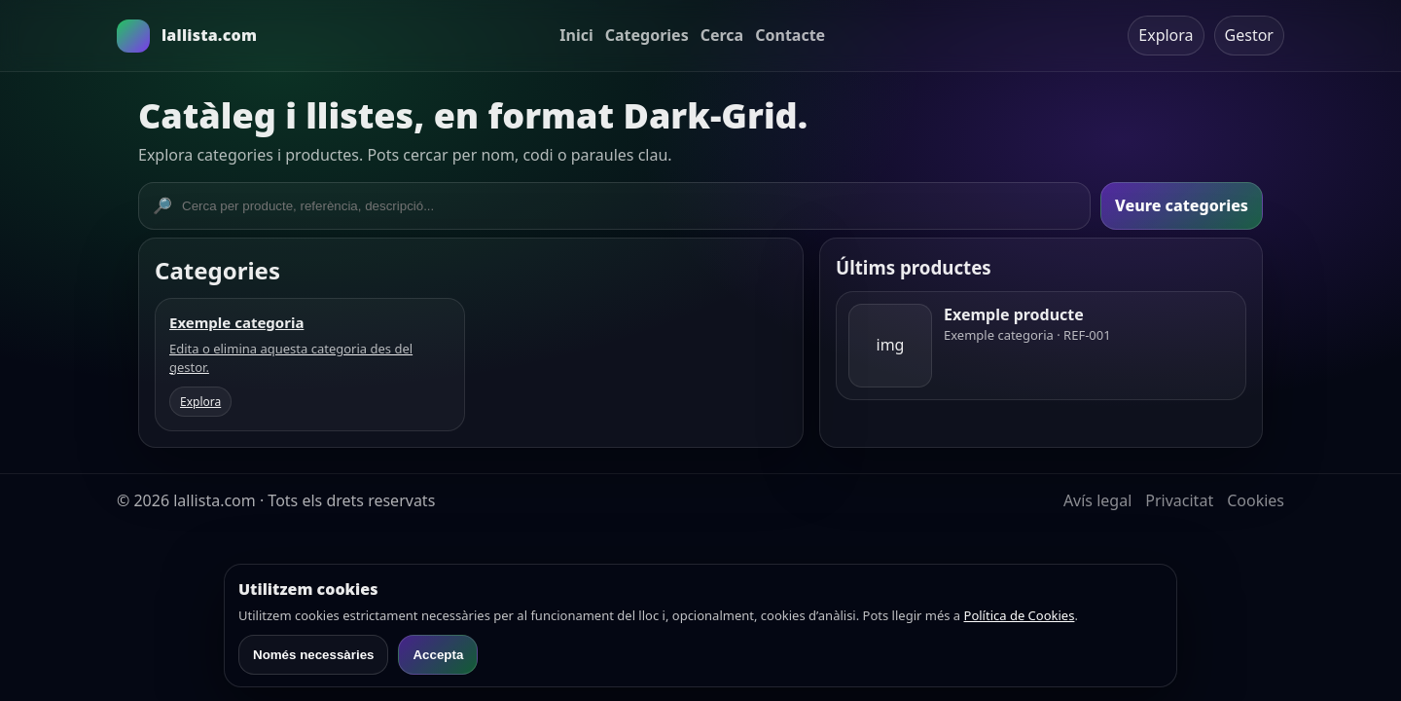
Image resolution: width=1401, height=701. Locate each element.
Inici (576, 35)
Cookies (1255, 500)
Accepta (438, 654)
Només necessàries (313, 654)
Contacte (790, 35)
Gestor (1249, 35)
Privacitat (1179, 500)
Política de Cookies (1019, 615)
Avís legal (1097, 500)
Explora (1165, 35)
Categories (647, 35)
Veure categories (1181, 205)
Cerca (722, 35)
